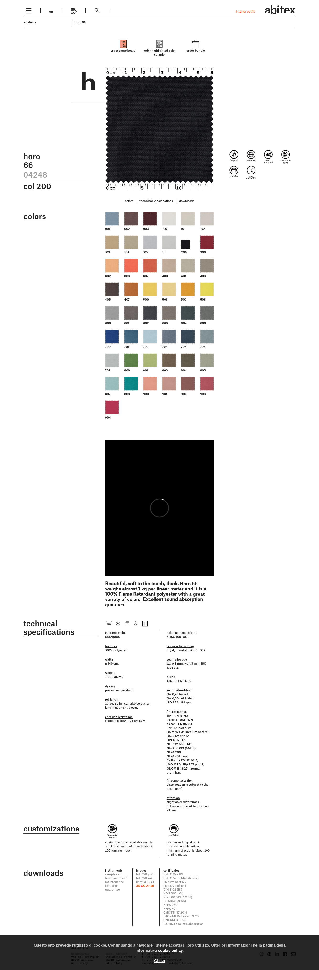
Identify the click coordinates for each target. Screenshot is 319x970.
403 (203, 276)
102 (202, 229)
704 (165, 347)
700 (108, 347)
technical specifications (156, 201)
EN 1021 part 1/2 (174, 882)
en (51, 11)
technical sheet (116, 878)
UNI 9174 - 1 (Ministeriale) (181, 878)
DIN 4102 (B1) (172, 889)
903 (203, 394)
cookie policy (170, 950)
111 (164, 252)
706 (203, 347)
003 (146, 229)
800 (127, 370)
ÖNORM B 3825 (174, 920)
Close (159, 960)
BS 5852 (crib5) (174, 901)
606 (203, 323)
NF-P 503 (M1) (173, 893)
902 (184, 394)
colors (129, 201)
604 (184, 323)
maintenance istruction (114, 884)
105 (145, 252)
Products (29, 22)
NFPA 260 (170, 905)
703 (146, 347)
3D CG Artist (145, 886)
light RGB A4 (145, 882)
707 (107, 370)
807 (108, 394)
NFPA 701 (169, 908)
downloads (186, 201)
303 (127, 276)
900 (146, 394)
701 (126, 347)
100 (164, 229)
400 (165, 276)
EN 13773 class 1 (174, 886)
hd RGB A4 (144, 878)
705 (183, 347)
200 (184, 252)
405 (108, 299)
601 (126, 323)
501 (164, 299)
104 (126, 252)
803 (165, 370)
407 (127, 299)
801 (145, 370)
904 (108, 417)
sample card (113, 874)
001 (107, 229)
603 (165, 323)
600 (108, 323)
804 (184, 370)
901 (164, 394)
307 (146, 276)
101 (183, 229)
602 (146, 323)
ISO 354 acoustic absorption (183, 924)
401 (183, 276)
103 (107, 252)
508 (203, 299)
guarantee (112, 889)
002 (127, 229)
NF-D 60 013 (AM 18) (177, 897)
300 (203, 252)
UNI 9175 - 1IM (173, 874)
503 (184, 299)
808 (127, 394)
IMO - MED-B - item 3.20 (181, 916)
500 (146, 299)
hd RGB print (145, 874)
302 (108, 276)
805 (203, 370)
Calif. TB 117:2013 (175, 912)
